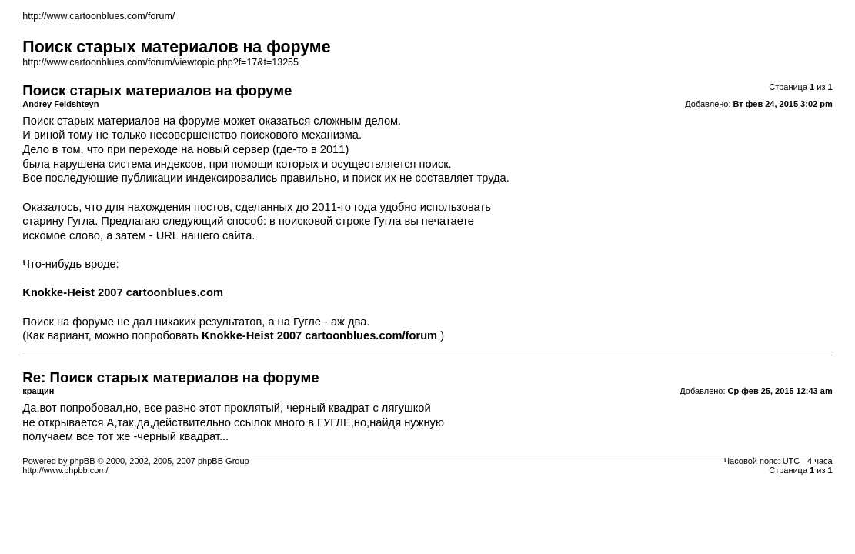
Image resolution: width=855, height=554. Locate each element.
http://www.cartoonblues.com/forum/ (98, 16)
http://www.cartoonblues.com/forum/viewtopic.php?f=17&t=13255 (160, 62)
